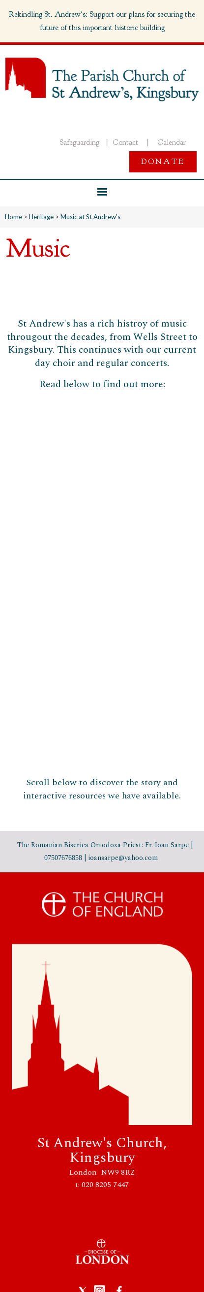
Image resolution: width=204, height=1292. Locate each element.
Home (13, 217)
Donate (163, 161)
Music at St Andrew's (90, 217)
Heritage (41, 217)
